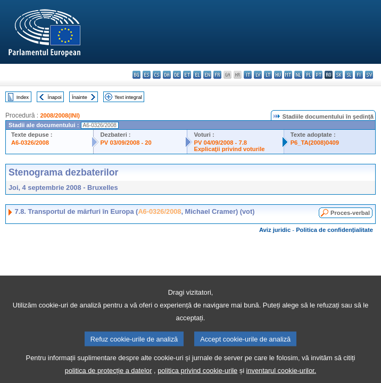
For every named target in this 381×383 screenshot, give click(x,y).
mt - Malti (288, 75)
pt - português (318, 75)
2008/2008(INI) (60, 115)
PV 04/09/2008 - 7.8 (220, 142)
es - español (147, 75)
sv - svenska (369, 75)
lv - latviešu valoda (258, 75)
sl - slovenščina (349, 75)
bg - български (136, 75)
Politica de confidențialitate (334, 230)
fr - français (217, 75)
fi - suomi (359, 75)
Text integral (128, 97)
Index (22, 97)
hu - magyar (278, 75)
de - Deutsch (177, 75)
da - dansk (167, 75)
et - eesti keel (187, 75)
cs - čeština (157, 75)
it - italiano (248, 75)
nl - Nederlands (298, 75)
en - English (207, 75)
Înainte (79, 97)
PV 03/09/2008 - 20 (125, 142)
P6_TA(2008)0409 (315, 142)
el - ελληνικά (197, 75)
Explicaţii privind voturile (229, 149)
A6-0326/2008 (30, 142)
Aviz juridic (275, 230)
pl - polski (308, 75)
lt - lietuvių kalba (268, 75)
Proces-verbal (350, 213)
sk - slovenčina (339, 75)
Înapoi (55, 97)
